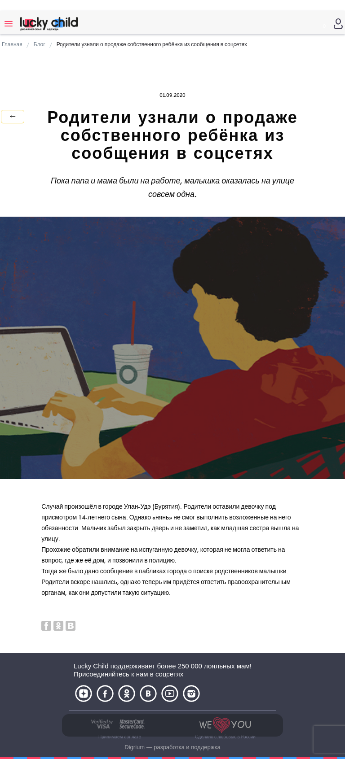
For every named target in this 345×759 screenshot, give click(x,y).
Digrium (134, 747)
